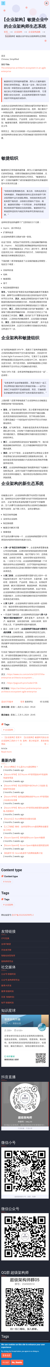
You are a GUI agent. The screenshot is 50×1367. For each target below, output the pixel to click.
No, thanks (17, 1362)
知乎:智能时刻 (7, 1002)
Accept (5, 1362)
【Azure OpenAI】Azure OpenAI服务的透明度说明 (26, 845)
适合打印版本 (7, 701)
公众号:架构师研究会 (10, 979)
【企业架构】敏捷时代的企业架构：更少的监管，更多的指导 (36, 740)
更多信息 (6, 1355)
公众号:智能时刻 (8, 974)
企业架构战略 (34, 31)
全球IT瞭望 (6, 944)
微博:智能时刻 (7, 991)
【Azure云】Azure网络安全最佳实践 (19, 818)
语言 (3, 55)
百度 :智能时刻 (7, 997)
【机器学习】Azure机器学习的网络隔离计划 (23, 853)
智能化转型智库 (8, 955)
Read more (6, 751)
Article (8, 881)
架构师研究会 (7, 961)
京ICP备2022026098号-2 (23, 915)
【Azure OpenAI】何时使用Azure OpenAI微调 (24, 837)
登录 (22, 701)
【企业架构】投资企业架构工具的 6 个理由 (10, 740)
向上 (21, 740)
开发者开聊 (6, 949)
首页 (6, 31)
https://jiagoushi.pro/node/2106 (22, 683)
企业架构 (18, 31)
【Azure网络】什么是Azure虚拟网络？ (20, 766)
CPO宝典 (5, 938)
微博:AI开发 (6, 985)
